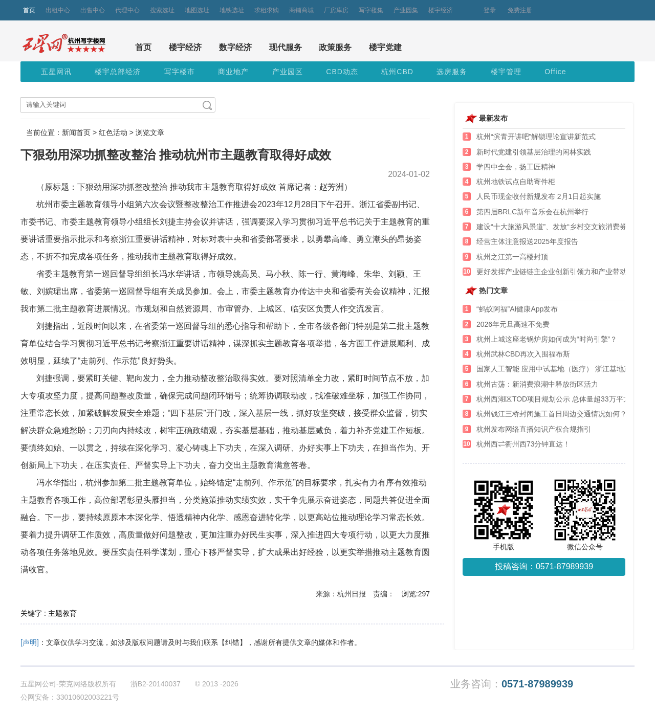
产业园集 (406, 10)
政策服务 (335, 47)
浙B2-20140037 (155, 684)
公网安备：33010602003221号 (69, 697)
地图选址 (197, 10)
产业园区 (287, 72)
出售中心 (92, 10)
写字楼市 (179, 72)
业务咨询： (511, 684)
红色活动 (113, 132)
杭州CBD (397, 72)
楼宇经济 (440, 10)
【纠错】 (232, 642)
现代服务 (285, 47)
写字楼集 (371, 10)
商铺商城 (301, 10)
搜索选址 (162, 10)
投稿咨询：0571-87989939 (544, 566)
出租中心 (58, 10)
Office (555, 72)
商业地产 (233, 72)
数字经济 (235, 47)
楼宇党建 (385, 47)
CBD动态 (342, 72)
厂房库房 (336, 10)
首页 (29, 10)
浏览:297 (416, 594)
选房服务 (451, 72)
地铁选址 (232, 10)
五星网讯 (56, 72)
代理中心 (127, 10)
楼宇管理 (506, 72)
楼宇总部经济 (118, 72)
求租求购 (266, 10)
